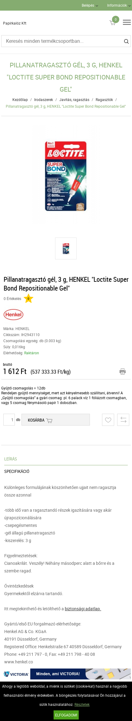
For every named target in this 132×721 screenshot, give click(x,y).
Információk (117, 5)
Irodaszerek (43, 99)
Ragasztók (104, 99)
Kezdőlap (20, 99)
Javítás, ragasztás (74, 99)
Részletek (82, 704)
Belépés (88, 5)
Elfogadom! (66, 715)
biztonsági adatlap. (83, 609)
